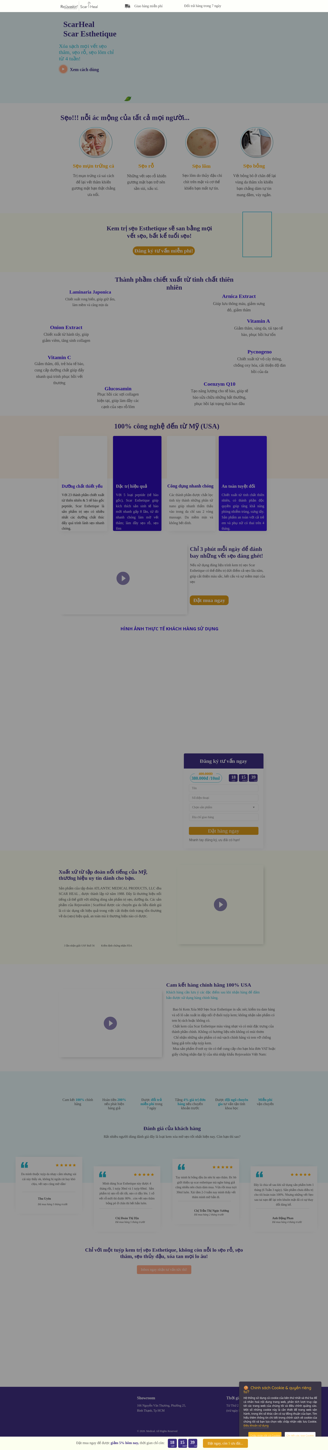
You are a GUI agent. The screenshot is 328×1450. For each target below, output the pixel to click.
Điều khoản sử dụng (256, 1425)
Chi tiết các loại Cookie (300, 1435)
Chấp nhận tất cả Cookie (265, 1435)
